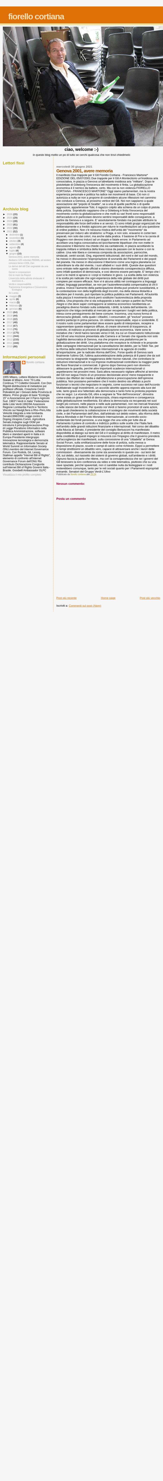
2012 (10, 339)
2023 (10, 224)
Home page (108, 598)
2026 (10, 214)
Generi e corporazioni (19, 272)
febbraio (14, 305)
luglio (12, 250)
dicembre (14, 234)
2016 (10, 325)
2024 (10, 221)
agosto (13, 247)
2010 (10, 346)
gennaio (14, 309)
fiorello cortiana (36, 16)
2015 (10, 329)
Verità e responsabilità (20, 284)
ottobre (13, 241)
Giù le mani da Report (20, 275)
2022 (10, 227)
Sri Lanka (13, 293)
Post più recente (66, 598)
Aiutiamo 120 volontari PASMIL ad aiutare (30, 260)
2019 (10, 315)
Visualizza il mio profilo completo (22, 474)
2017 (10, 322)
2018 (10, 319)
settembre (15, 244)
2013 (10, 336)
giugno (13, 253)
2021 (10, 231)
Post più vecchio (150, 598)
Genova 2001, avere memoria (24, 257)
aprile (12, 299)
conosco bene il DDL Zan (21, 263)
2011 (10, 342)
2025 (10, 217)
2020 (10, 312)
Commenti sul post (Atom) (85, 605)
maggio (13, 296)
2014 (10, 332)
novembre (15, 238)
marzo (13, 302)
